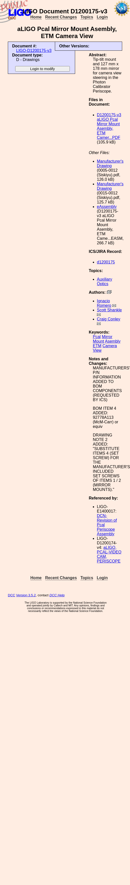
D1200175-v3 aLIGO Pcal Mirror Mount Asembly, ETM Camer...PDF (109, 126)
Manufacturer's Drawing (110, 163)
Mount (98, 341)
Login (102, 17)
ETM (97, 346)
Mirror (107, 337)
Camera (109, 346)
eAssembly (107, 206)
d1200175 (106, 262)
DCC (11, 595)
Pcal (97, 337)
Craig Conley (108, 319)
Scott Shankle (109, 310)
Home (35, 17)
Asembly (112, 341)
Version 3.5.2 (26, 595)
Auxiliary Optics (104, 281)
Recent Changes (61, 17)
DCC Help (57, 595)
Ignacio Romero (104, 303)
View (97, 350)
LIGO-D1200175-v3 (34, 50)
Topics (86, 17)
